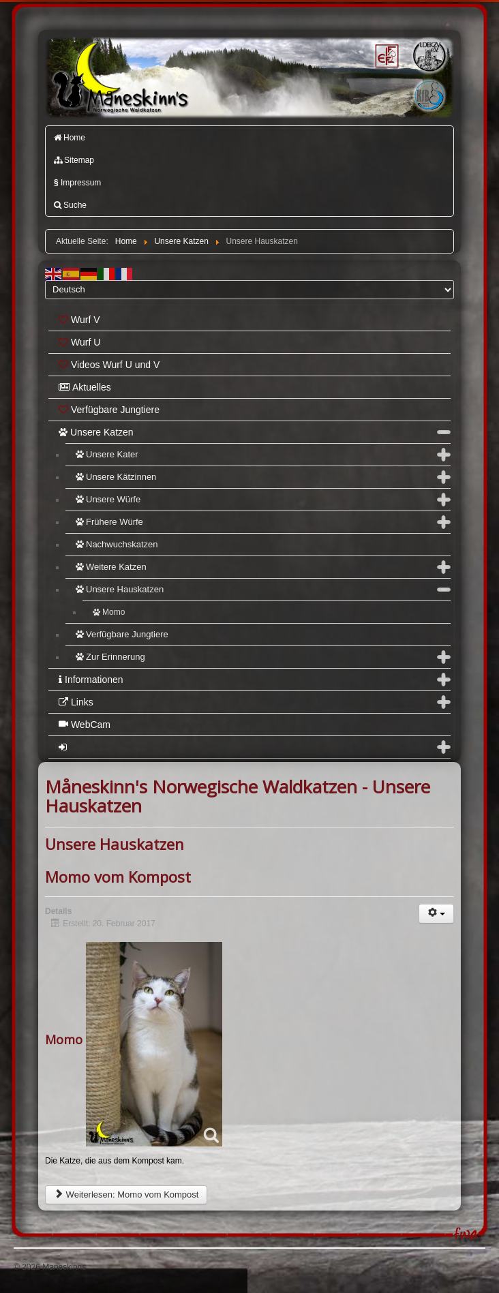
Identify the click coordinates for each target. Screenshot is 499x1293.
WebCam (84, 724)
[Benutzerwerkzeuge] (436, 914)
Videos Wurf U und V (109, 364)
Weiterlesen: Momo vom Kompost (126, 1194)
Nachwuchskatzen (117, 544)
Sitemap (74, 160)
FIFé (385, 55)
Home (69, 137)
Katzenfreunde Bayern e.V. (411, 82)
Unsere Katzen (96, 432)
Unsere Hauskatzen (120, 589)
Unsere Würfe (108, 499)
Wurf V (79, 319)
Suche (70, 205)
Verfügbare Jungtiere (109, 409)
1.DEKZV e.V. (428, 55)
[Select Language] (249, 289)
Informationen (91, 679)
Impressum (77, 182)
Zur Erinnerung (110, 657)
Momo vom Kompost (118, 876)
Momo (109, 612)
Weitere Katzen (111, 567)
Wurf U (79, 342)
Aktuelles (85, 387)
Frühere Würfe (109, 522)
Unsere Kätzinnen (116, 477)
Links (76, 702)
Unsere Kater (107, 454)
